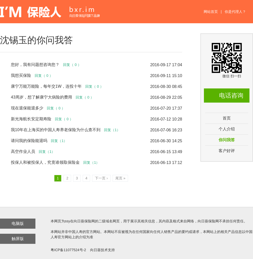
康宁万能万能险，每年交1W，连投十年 (46, 86)
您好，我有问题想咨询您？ (35, 64)
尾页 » (120, 178)
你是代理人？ (235, 12)
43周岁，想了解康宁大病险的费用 (41, 97)
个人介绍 (227, 129)
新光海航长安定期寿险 (31, 119)
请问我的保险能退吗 (29, 140)
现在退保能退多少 (27, 108)
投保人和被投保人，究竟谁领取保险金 (45, 162)
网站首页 (211, 12)
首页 (227, 118)
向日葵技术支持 (102, 250)
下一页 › (101, 178)
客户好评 (227, 151)
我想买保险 (21, 75)
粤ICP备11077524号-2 (68, 250)
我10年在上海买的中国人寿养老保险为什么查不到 (55, 130)
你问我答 (227, 140)
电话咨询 (231, 95)
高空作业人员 (23, 151)
